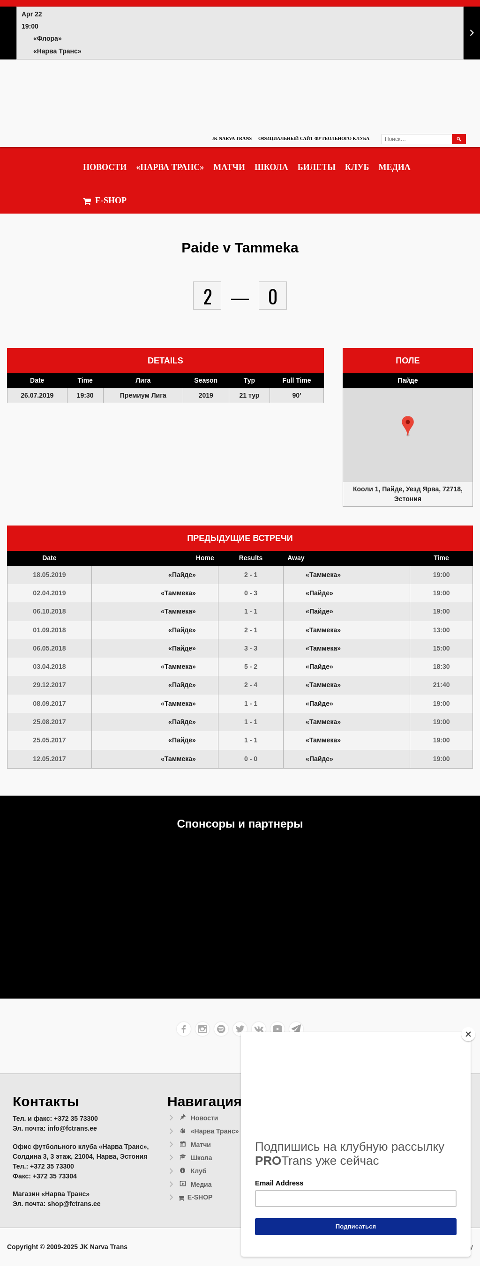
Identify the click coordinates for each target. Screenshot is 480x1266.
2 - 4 (250, 685)
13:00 (441, 630)
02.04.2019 (49, 593)
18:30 (441, 666)
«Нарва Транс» (170, 167)
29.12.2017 (49, 685)
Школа (271, 167)
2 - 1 (250, 574)
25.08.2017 (49, 722)
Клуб (357, 167)
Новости (105, 167)
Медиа (394, 167)
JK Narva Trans (232, 138)
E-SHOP (105, 201)
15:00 (441, 648)
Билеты (317, 167)
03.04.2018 (49, 666)
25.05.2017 (49, 740)
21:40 (441, 685)
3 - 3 (250, 648)
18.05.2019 (49, 574)
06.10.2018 (49, 611)
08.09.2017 (49, 703)
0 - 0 (250, 759)
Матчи (229, 167)
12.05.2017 (49, 759)
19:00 (441, 574)
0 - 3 (250, 593)
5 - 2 (250, 666)
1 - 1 (250, 611)
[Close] (468, 1034)
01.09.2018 (49, 630)
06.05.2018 (49, 648)
